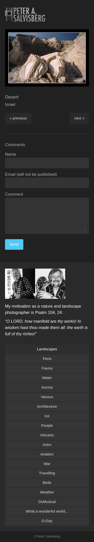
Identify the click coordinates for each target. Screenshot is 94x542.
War (47, 464)
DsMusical (47, 501)
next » (79, 118)
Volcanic (47, 435)
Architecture (47, 406)
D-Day (47, 521)
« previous (18, 118)
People (47, 425)
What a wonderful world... (47, 511)
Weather (47, 492)
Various (47, 397)
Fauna (47, 368)
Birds (47, 482)
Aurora (47, 387)
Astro (47, 444)
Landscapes (47, 349)
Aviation (47, 454)
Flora (47, 358)
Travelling (47, 473)
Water (47, 378)
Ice (47, 416)
